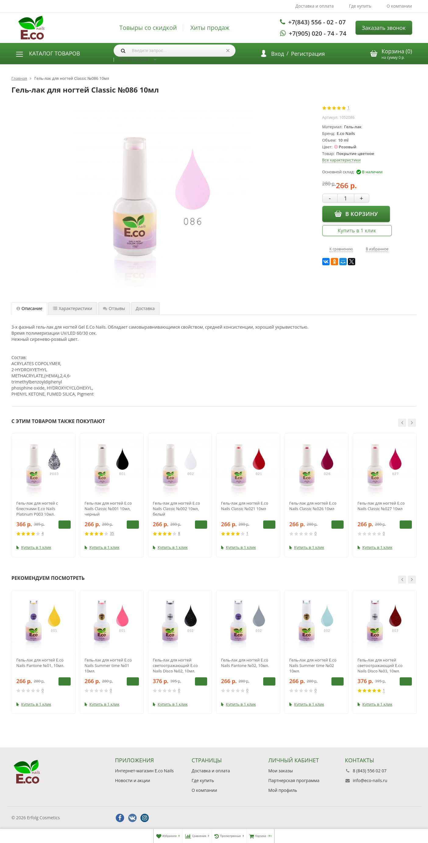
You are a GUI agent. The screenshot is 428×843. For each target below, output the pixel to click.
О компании (399, 6)
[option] (43, 495)
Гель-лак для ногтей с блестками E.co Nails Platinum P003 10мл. (37, 508)
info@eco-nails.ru (370, 780)
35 (112, 534)
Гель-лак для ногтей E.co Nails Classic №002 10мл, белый (176, 508)
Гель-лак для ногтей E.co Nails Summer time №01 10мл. (108, 665)
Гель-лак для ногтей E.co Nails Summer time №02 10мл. (313, 665)
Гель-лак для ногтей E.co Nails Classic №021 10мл (244, 505)
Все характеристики (341, 160)
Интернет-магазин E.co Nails (144, 771)
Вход (277, 53)
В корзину (356, 213)
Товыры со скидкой (148, 27)
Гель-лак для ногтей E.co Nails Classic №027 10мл (381, 505)
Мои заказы (280, 771)
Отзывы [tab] (114, 308)
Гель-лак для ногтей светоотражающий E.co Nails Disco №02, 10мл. (175, 665)
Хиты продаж (209, 27)
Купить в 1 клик (357, 230)
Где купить (360, 6)
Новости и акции (132, 780)
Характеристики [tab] (72, 308)
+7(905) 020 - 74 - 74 (317, 33)
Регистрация (308, 53)
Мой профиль (282, 790)
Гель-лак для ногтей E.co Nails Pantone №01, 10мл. (40, 662)
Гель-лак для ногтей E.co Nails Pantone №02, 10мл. (245, 662)
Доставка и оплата (314, 6)
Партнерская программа (294, 780)
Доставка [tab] (145, 308)
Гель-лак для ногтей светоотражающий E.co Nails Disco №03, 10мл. (380, 665)
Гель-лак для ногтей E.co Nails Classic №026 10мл (313, 505)
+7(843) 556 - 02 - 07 (317, 22)
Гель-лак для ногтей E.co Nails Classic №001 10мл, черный (108, 508)
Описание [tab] (29, 308)
